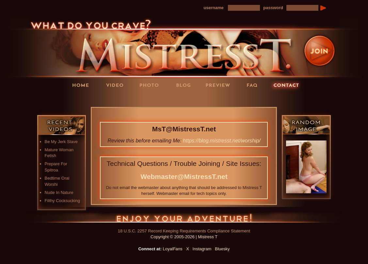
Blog (185, 85)
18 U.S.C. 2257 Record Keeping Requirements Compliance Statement (184, 230)
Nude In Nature (59, 192)
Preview (219, 85)
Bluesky (222, 248)
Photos (151, 85)
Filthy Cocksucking (62, 200)
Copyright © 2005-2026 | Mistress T (184, 236)
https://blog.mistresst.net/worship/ (221, 140)
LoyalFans (117, 98)
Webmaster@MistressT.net (183, 176)
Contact (288, 85)
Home (82, 85)
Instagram (202, 248)
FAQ (254, 85)
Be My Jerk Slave (61, 141)
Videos (117, 85)
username (213, 7)
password (273, 7)
